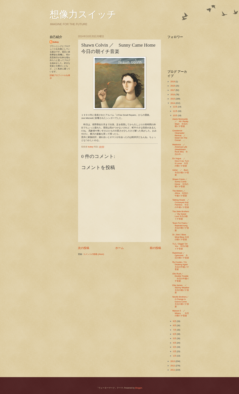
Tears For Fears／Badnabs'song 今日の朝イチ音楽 (180, 226)
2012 (172, 365)
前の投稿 (155, 248)
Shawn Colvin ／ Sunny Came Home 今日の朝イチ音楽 (180, 183)
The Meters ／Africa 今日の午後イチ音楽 (180, 193)
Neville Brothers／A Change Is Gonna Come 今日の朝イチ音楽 (180, 302)
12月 (175, 107)
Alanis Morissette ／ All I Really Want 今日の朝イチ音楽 (181, 122)
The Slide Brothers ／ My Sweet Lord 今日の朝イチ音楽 (180, 215)
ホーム (119, 248)
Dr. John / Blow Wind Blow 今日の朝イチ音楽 (180, 237)
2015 (172, 99)
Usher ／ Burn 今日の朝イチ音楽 (181, 172)
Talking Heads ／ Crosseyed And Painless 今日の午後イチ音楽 (181, 203)
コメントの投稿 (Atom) (93, 254)
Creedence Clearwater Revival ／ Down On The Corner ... (179, 135)
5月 (175, 338)
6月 (175, 334)
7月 (175, 330)
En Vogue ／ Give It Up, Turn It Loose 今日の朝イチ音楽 (180, 162)
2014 (172, 103)
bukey (56, 42)
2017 (172, 90)
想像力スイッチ (83, 14)
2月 (175, 351)
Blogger (138, 388)
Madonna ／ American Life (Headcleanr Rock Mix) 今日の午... (180, 149)
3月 (175, 347)
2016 (172, 94)
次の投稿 (83, 248)
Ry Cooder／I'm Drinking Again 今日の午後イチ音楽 (181, 265)
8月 (175, 325)
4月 (175, 343)
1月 (175, 356)
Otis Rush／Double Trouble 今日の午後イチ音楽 (180, 277)
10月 (175, 115)
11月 (175, 111)
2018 (172, 86)
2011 (172, 370)
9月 (175, 321)
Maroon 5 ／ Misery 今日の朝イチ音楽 (180, 313)
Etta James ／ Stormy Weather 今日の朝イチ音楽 (181, 289)
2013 (172, 361)
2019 (172, 81)
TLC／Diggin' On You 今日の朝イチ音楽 (180, 246)
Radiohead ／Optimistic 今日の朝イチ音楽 (180, 255)
